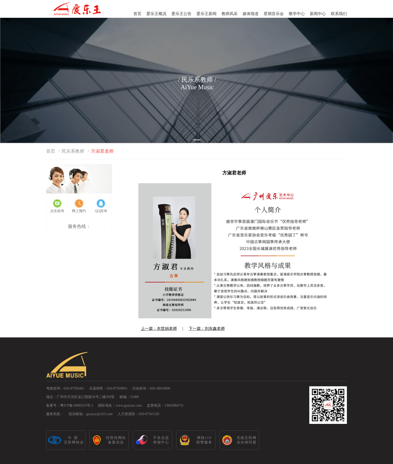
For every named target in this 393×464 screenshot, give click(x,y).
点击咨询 (57, 211)
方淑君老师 (102, 151)
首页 (137, 14)
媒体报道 (251, 14)
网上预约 (79, 211)
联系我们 (339, 14)
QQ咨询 (101, 211)
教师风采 (230, 14)
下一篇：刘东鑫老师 (207, 328)
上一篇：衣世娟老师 (159, 328)
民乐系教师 (73, 151)
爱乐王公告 (181, 14)
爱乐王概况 (156, 14)
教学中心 (297, 14)
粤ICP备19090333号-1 (76, 405)
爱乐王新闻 (207, 14)
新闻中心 (318, 14)
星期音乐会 (274, 14)
